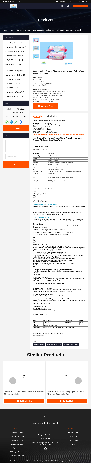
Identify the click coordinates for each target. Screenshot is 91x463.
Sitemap (73, 448)
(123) (14, 65)
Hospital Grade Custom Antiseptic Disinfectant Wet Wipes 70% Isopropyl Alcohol (24, 393)
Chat (80, 6)
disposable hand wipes (71, 344)
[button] (12, 380)
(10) (14, 96)
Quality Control (73, 440)
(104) (15, 75)
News (73, 444)
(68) (12, 83)
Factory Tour (73, 436)
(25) (14, 88)
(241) (14, 43)
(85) (14, 71)
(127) (14, 60)
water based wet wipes (54, 344)
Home (5, 30)
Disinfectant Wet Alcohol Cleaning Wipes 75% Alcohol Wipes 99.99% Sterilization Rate (65, 393)
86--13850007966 (81, 1)
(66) (12, 79)
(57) (14, 55)
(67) (14, 51)
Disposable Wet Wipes (24, 30)
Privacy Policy (73, 452)
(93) (15, 47)
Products (11, 30)
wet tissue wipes (39, 344)
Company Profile (73, 432)
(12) (14, 92)
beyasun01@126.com (63, 1)
